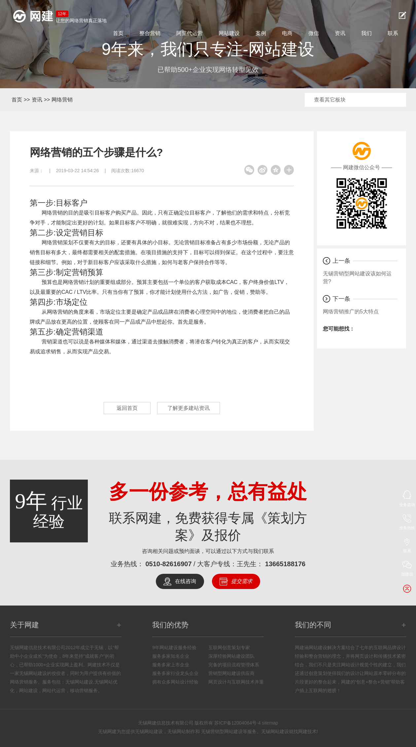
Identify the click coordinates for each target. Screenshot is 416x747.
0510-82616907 (168, 564)
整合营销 (149, 33)
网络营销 (62, 99)
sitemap (270, 723)
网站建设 (229, 33)
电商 (287, 33)
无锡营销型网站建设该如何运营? (357, 277)
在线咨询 (185, 581)
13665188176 (285, 564)
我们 (366, 33)
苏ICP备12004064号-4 (237, 723)
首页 (118, 33)
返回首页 (127, 408)
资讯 (340, 33)
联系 (393, 33)
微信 (313, 33)
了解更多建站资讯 (188, 408)
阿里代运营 (189, 33)
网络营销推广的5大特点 (351, 311)
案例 (261, 33)
